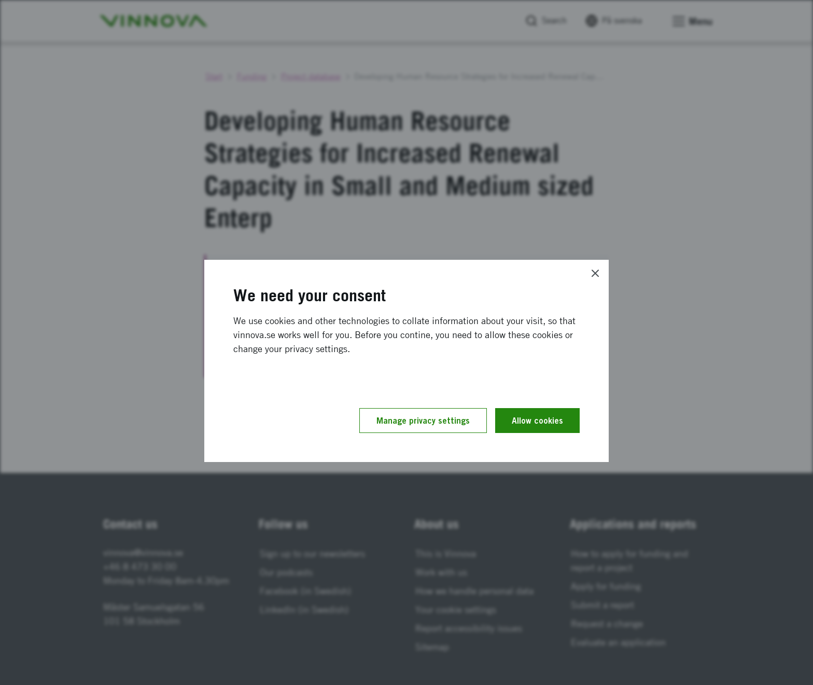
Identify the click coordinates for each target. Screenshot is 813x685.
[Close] (595, 273)
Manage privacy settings (423, 420)
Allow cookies (537, 420)
